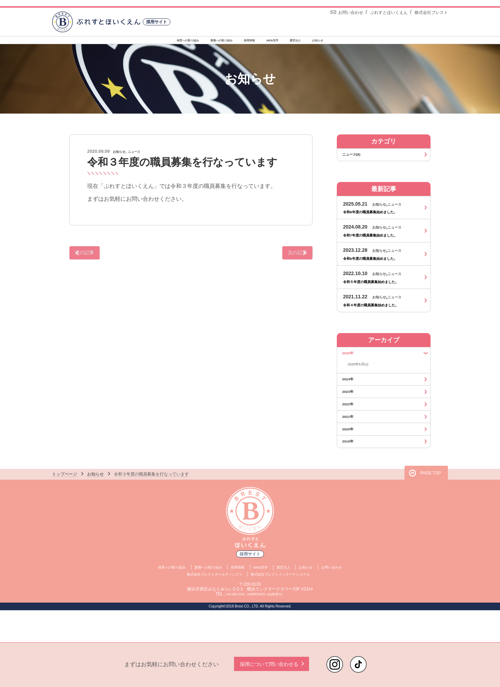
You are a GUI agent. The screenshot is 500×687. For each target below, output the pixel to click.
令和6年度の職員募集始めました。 (381, 265)
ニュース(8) (385, 160)
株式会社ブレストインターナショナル (291, 605)
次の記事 (286, 259)
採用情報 (249, 41)
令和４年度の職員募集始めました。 (382, 311)
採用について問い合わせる (271, 664)
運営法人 (327, 41)
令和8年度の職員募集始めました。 (381, 219)
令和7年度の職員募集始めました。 (381, 242)
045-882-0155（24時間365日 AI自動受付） (255, 625)
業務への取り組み (202, 41)
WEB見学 (288, 41)
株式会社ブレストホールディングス (203, 605)
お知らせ (365, 41)
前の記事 (95, 259)
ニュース (142, 155)
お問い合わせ (353, 598)
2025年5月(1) (362, 374)
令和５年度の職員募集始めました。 (382, 288)
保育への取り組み (144, 41)
